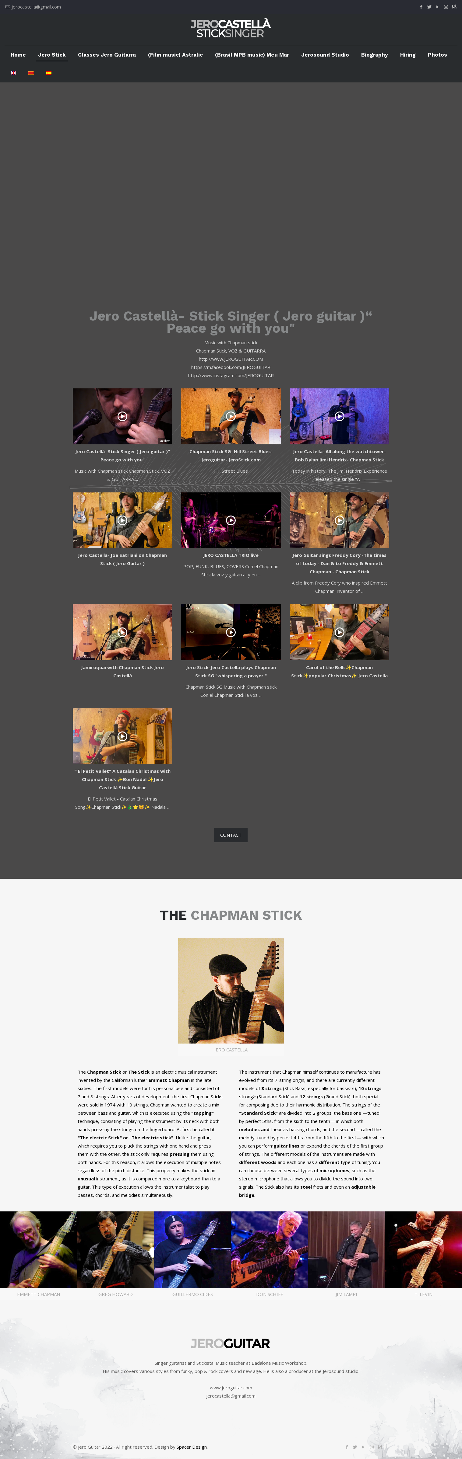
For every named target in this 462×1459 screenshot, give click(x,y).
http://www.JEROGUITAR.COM (231, 359)
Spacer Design (192, 1447)
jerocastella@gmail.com (36, 7)
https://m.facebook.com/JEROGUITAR (230, 367)
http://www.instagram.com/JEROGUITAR (231, 375)
